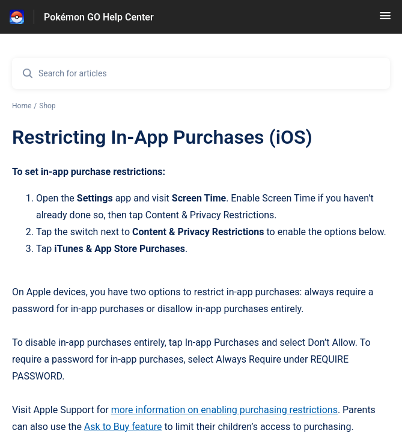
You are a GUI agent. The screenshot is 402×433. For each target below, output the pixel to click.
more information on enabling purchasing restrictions (224, 410)
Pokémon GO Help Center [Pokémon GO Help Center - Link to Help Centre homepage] (99, 17)
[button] (385, 19)
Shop (47, 106)
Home (21, 106)
